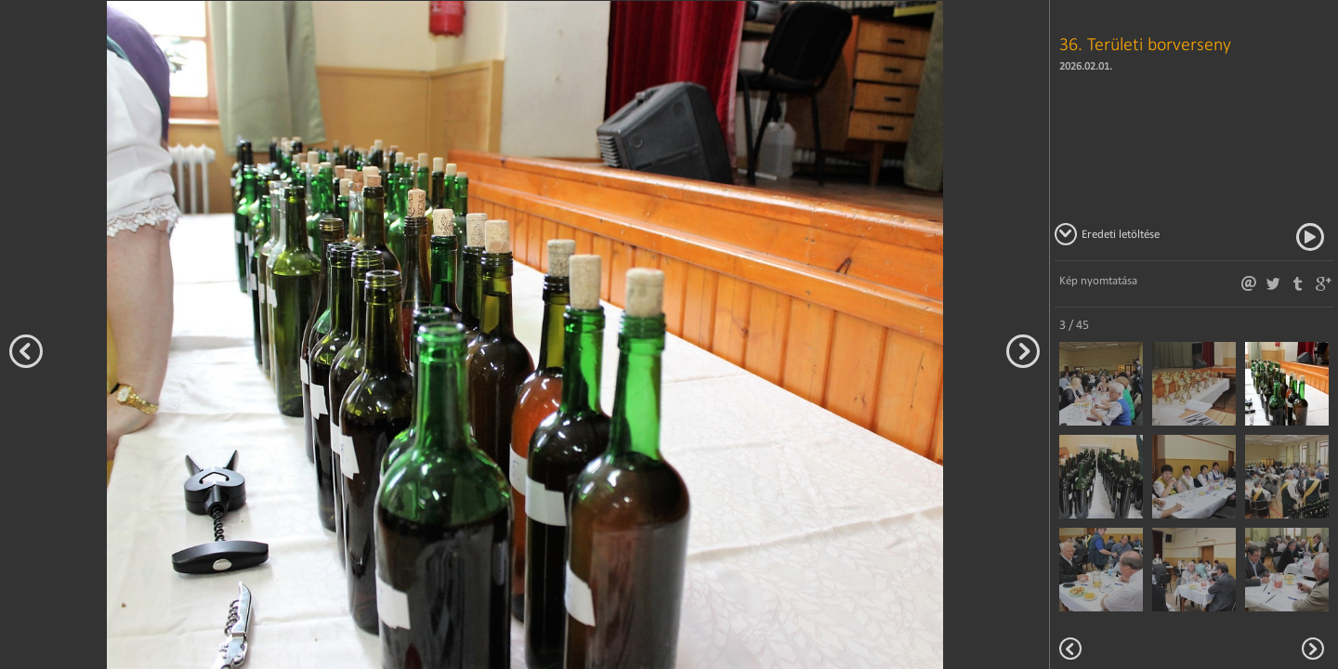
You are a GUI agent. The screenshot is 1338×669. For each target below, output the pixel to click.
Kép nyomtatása (1098, 280)
